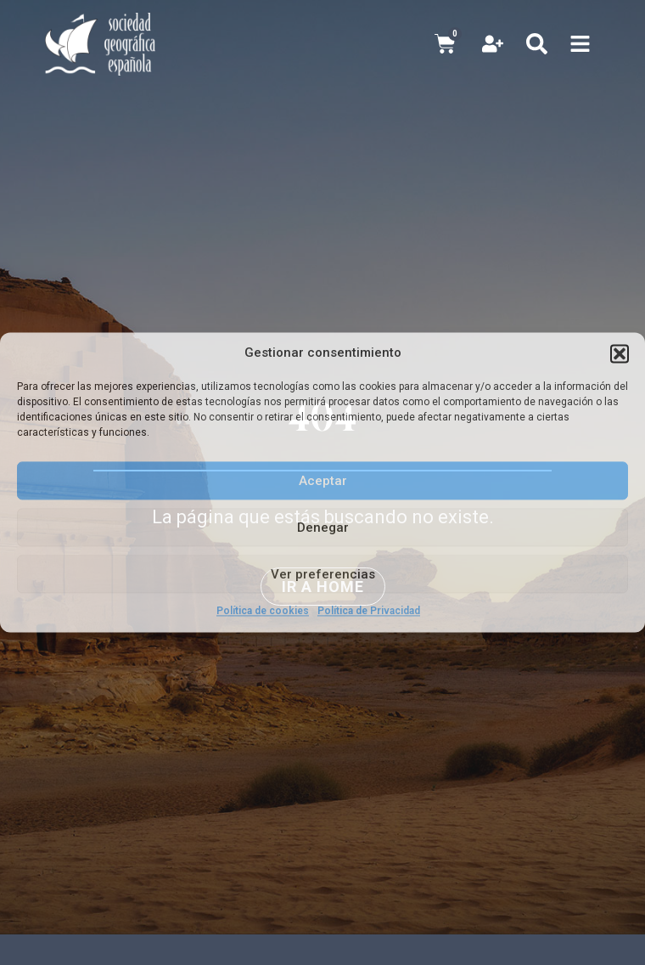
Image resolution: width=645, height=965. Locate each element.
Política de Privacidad (368, 611)
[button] (619, 353)
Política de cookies (262, 611)
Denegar (323, 527)
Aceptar (323, 480)
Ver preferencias (323, 574)
